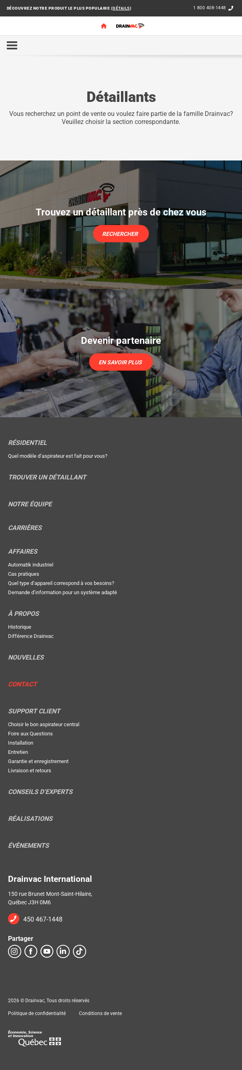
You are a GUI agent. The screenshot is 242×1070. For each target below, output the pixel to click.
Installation (20, 743)
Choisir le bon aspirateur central (43, 724)
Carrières (25, 528)
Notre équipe (30, 504)
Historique (19, 627)
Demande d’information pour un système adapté (62, 592)
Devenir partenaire (121, 340)
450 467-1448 (43, 919)
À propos (23, 614)
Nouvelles (26, 657)
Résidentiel (27, 443)
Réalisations (30, 819)
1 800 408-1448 (209, 7)
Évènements (28, 846)
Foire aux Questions (30, 734)
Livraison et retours (29, 770)
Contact (22, 684)
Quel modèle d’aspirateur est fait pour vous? (57, 456)
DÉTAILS (121, 8)
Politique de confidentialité (37, 1013)
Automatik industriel (30, 565)
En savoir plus (120, 362)
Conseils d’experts (40, 792)
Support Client (34, 711)
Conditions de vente (100, 1013)
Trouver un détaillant (47, 477)
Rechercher (120, 233)
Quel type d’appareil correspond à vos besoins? (61, 583)
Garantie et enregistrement (38, 761)
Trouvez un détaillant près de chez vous (121, 212)
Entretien (18, 752)
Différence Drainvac (31, 636)
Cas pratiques (23, 574)
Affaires (22, 551)
